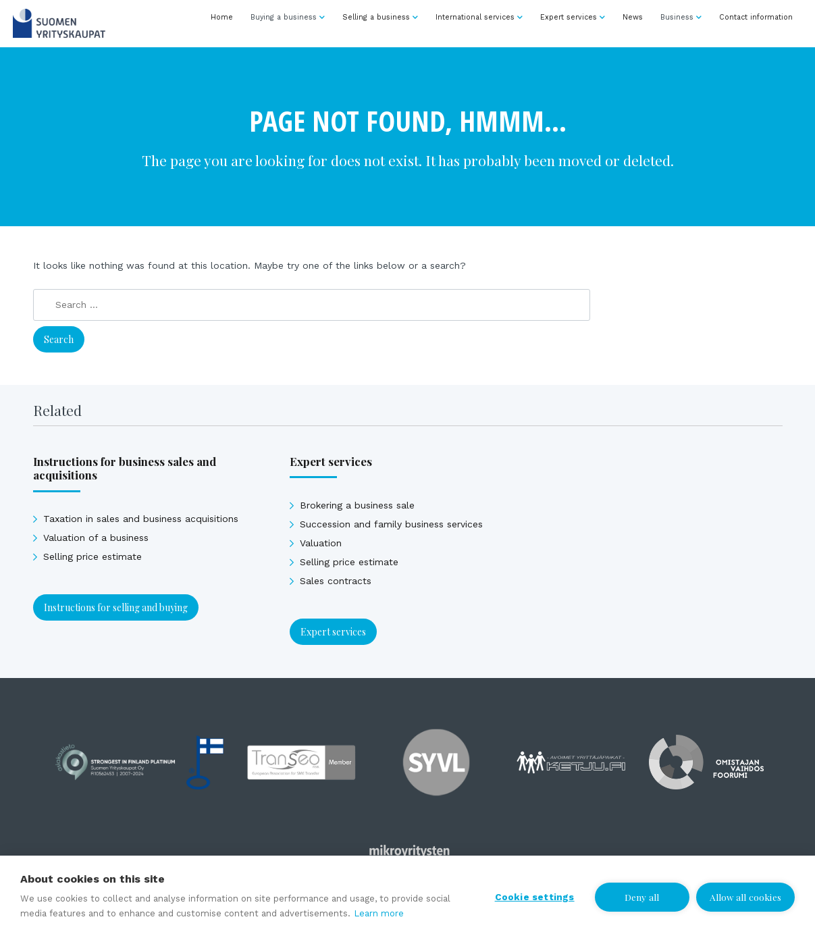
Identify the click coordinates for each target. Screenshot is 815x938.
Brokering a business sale (357, 505)
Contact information (756, 17)
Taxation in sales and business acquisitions (140, 518)
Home (222, 17)
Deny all (642, 897)
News (633, 17)
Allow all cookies (745, 897)
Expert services (568, 17)
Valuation (321, 543)
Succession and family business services (391, 524)
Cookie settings (535, 896)
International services (475, 17)
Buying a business (284, 17)
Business (676, 17)
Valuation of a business (96, 537)
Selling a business (376, 17)
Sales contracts (335, 580)
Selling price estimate (92, 556)
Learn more (379, 913)
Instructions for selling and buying (116, 607)
